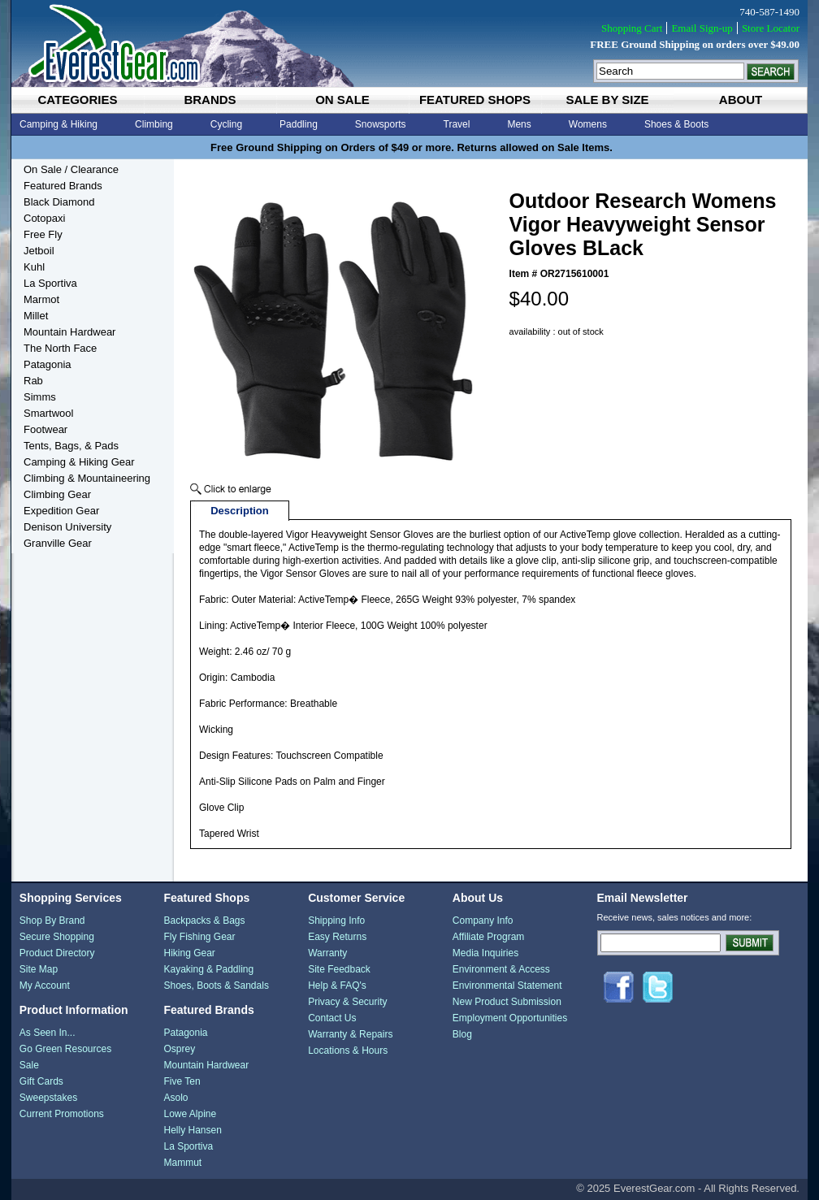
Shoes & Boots (676, 124)
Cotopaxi (44, 218)
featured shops (475, 99)
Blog (462, 1034)
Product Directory (57, 953)
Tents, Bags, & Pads (71, 446)
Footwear (45, 429)
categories (77, 99)
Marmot (41, 299)
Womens (588, 124)
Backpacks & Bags (204, 920)
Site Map (39, 969)
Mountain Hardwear (69, 332)
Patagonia (48, 364)
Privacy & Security (347, 1001)
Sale (29, 1065)
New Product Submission (507, 1001)
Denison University (67, 527)
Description (239, 511)
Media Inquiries (485, 953)
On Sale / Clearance (71, 169)
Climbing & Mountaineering (87, 478)
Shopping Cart (631, 28)
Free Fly (43, 234)
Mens (519, 124)
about (740, 99)
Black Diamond (59, 202)
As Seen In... (48, 1032)
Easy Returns (337, 936)
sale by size (607, 99)
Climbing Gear (57, 494)
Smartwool (48, 413)
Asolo (175, 1097)
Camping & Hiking (59, 124)
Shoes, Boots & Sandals (215, 985)
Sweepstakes (48, 1097)
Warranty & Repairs (350, 1034)
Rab (33, 381)
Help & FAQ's (337, 985)
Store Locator (771, 28)
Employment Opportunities (510, 1018)
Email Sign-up (701, 28)
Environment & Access (501, 969)
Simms (40, 397)
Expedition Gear (61, 511)
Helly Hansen (192, 1130)
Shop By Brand (52, 920)
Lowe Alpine (189, 1114)
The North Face (60, 348)
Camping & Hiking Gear (79, 462)
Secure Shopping (57, 936)
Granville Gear (58, 543)
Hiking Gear (188, 953)
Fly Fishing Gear (199, 936)
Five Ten (181, 1081)
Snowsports (380, 124)
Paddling (299, 124)
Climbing (154, 124)
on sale (342, 99)
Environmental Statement (507, 985)
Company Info (483, 920)
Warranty (327, 953)
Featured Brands (63, 186)
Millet (36, 316)
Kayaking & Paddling (208, 969)
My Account (45, 985)
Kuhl (34, 267)
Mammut (182, 1162)
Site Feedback (339, 969)
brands (210, 99)
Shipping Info (336, 920)
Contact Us (332, 1018)
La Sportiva (50, 283)
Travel (457, 124)
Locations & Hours (348, 1050)
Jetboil (39, 251)
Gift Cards (41, 1081)
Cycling (226, 124)
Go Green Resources (65, 1049)
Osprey (179, 1049)
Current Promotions (62, 1114)
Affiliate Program (488, 936)
